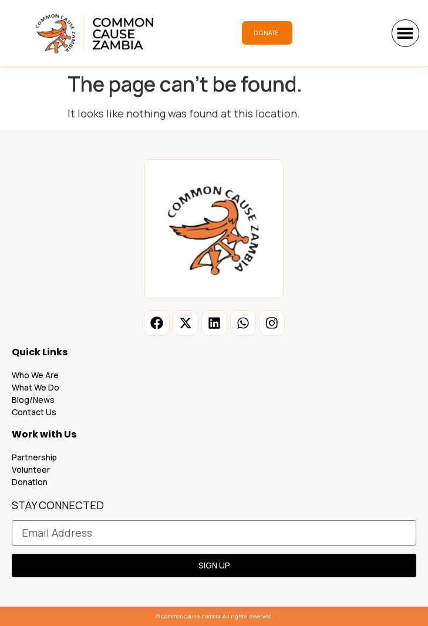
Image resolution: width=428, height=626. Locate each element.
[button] (405, 33)
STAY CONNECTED (58, 506)
